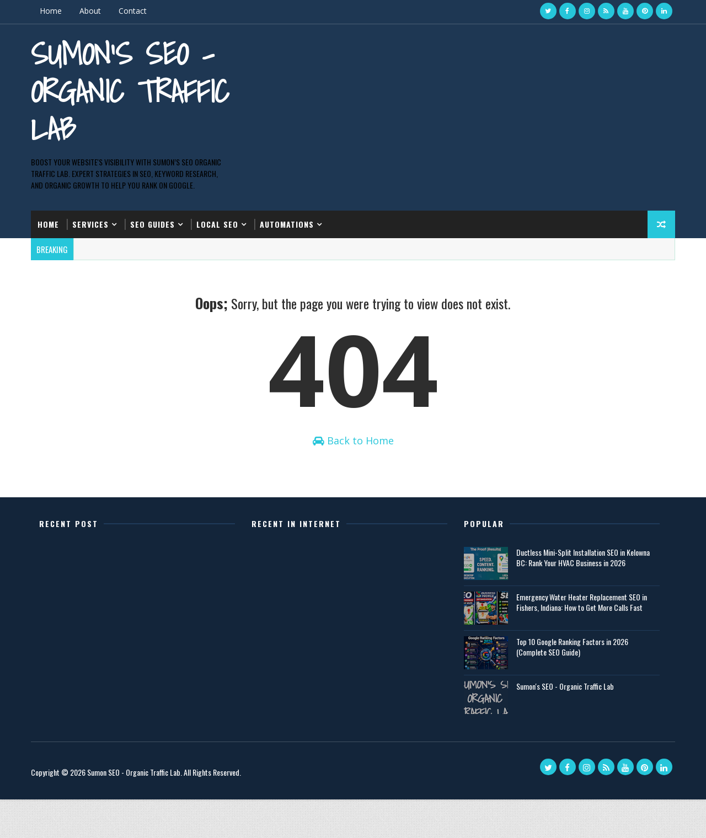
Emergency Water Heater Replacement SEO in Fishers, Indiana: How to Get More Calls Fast (579, 641)
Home (56, 11)
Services (95, 231)
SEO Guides (157, 231)
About (95, 11)
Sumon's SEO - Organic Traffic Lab (114, 90)
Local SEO (222, 231)
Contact (138, 11)
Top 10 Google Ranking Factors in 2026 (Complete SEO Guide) (569, 685)
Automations (292, 231)
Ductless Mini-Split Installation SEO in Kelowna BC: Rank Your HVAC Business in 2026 (580, 596)
